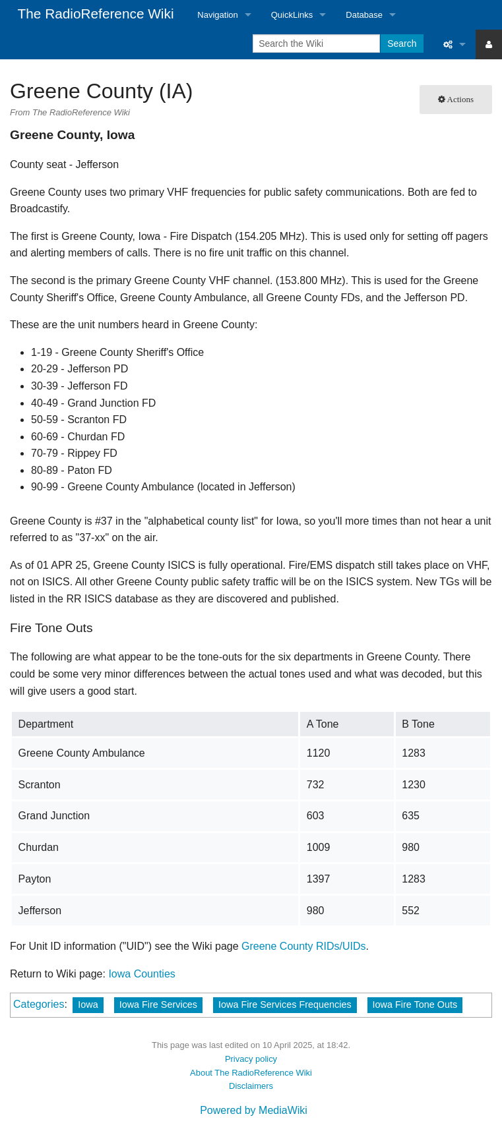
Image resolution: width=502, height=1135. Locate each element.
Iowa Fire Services (158, 1004)
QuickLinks (292, 15)
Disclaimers (251, 1086)
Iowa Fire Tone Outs (415, 1004)
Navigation (217, 15)
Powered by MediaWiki (253, 1110)
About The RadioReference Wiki (251, 1073)
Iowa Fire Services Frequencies (285, 1004)
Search (401, 43)
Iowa (88, 1004)
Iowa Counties (141, 973)
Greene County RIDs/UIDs (303, 946)
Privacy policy (251, 1059)
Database (364, 15)
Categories (38, 1004)
